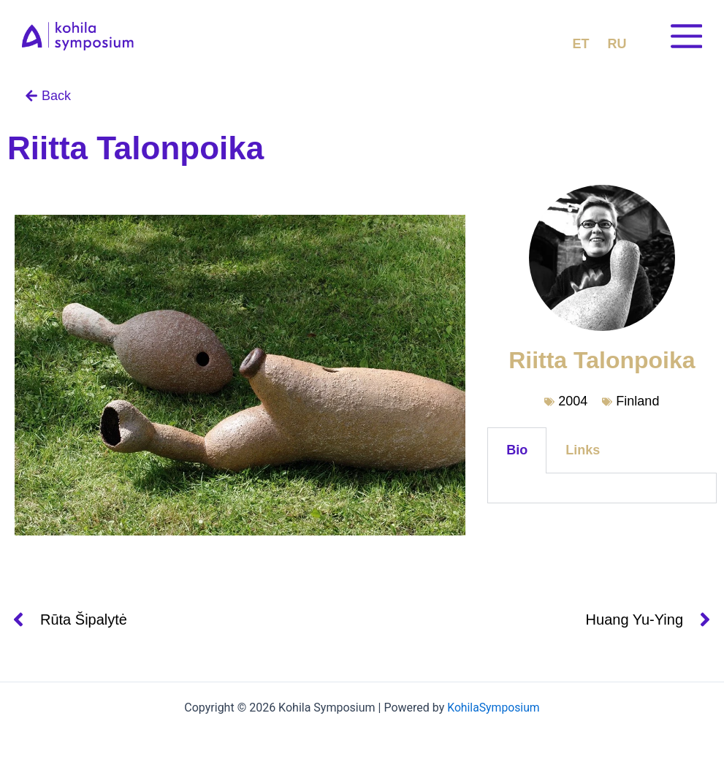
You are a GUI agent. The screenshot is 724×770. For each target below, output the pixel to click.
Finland (637, 401)
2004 (572, 401)
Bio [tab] (516, 450)
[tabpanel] (601, 488)
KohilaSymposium (493, 707)
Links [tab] (582, 450)
